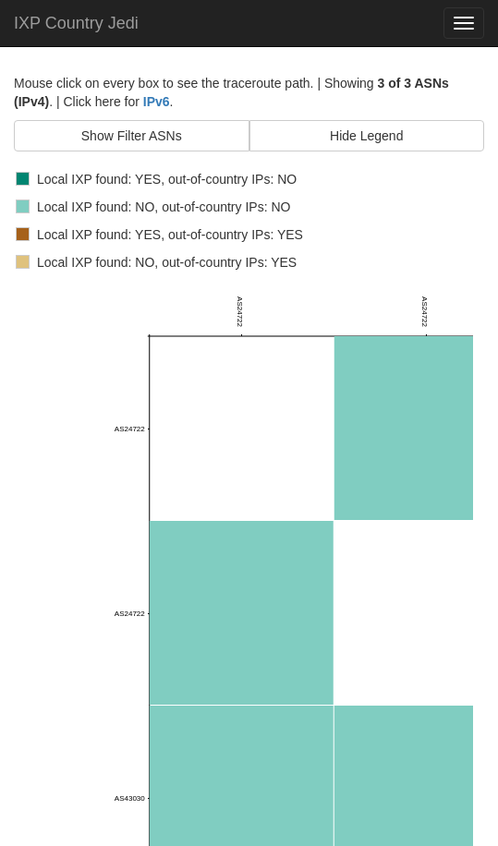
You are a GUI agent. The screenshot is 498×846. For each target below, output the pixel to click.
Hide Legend (366, 135)
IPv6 (156, 101)
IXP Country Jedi (76, 23)
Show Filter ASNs (131, 135)
